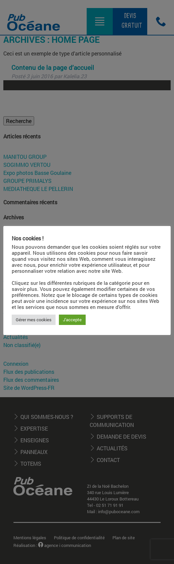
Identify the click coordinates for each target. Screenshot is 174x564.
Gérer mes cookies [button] (34, 320)
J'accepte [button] (72, 320)
